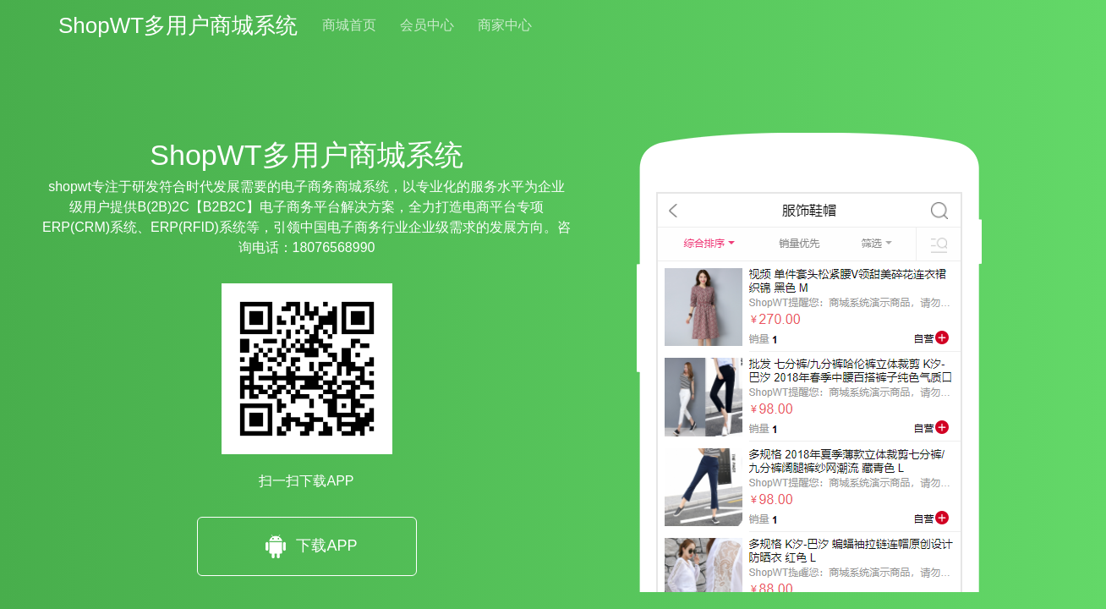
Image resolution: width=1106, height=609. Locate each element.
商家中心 (505, 25)
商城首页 (349, 25)
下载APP (306, 546)
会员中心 (427, 25)
